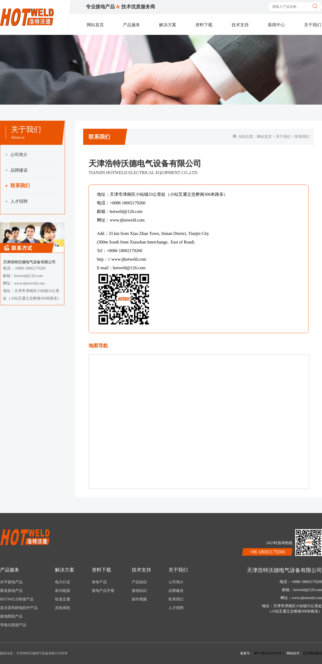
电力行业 (62, 582)
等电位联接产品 (13, 625)
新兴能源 (62, 591)
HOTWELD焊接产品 (17, 599)
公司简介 (17, 154)
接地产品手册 (103, 591)
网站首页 (95, 25)
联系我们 (18, 185)
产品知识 (139, 582)
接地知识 (139, 591)
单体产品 (99, 582)
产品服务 (131, 25)
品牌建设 (17, 170)
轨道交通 (62, 599)
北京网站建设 (312, 653)
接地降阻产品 (11, 616)
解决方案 (167, 25)
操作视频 (139, 599)
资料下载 (204, 25)
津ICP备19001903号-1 (269, 653)
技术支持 (240, 25)
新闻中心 (276, 25)
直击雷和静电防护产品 (19, 608)
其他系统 (62, 608)
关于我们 (312, 25)
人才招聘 (17, 201)
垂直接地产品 (11, 591)
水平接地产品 (11, 582)
